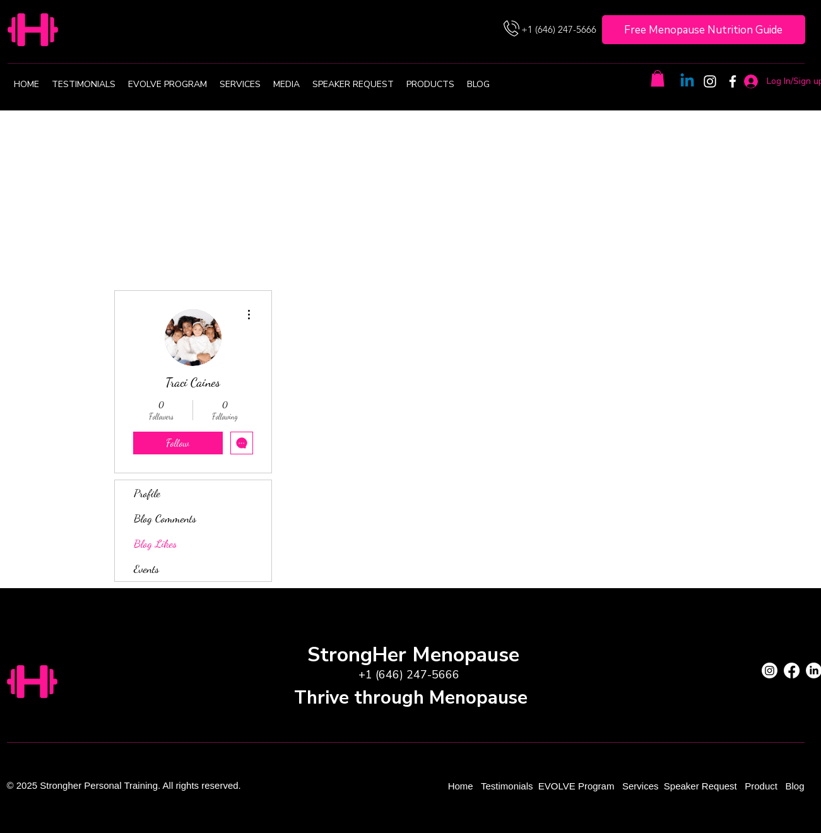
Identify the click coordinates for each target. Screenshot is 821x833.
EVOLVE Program (576, 786)
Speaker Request (700, 786)
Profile (147, 493)
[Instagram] (710, 81)
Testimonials (508, 786)
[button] (657, 78)
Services (640, 786)
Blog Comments (165, 518)
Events (146, 569)
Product (762, 786)
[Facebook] (732, 81)
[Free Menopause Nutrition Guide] (703, 29)
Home (462, 786)
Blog (794, 786)
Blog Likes (155, 543)
